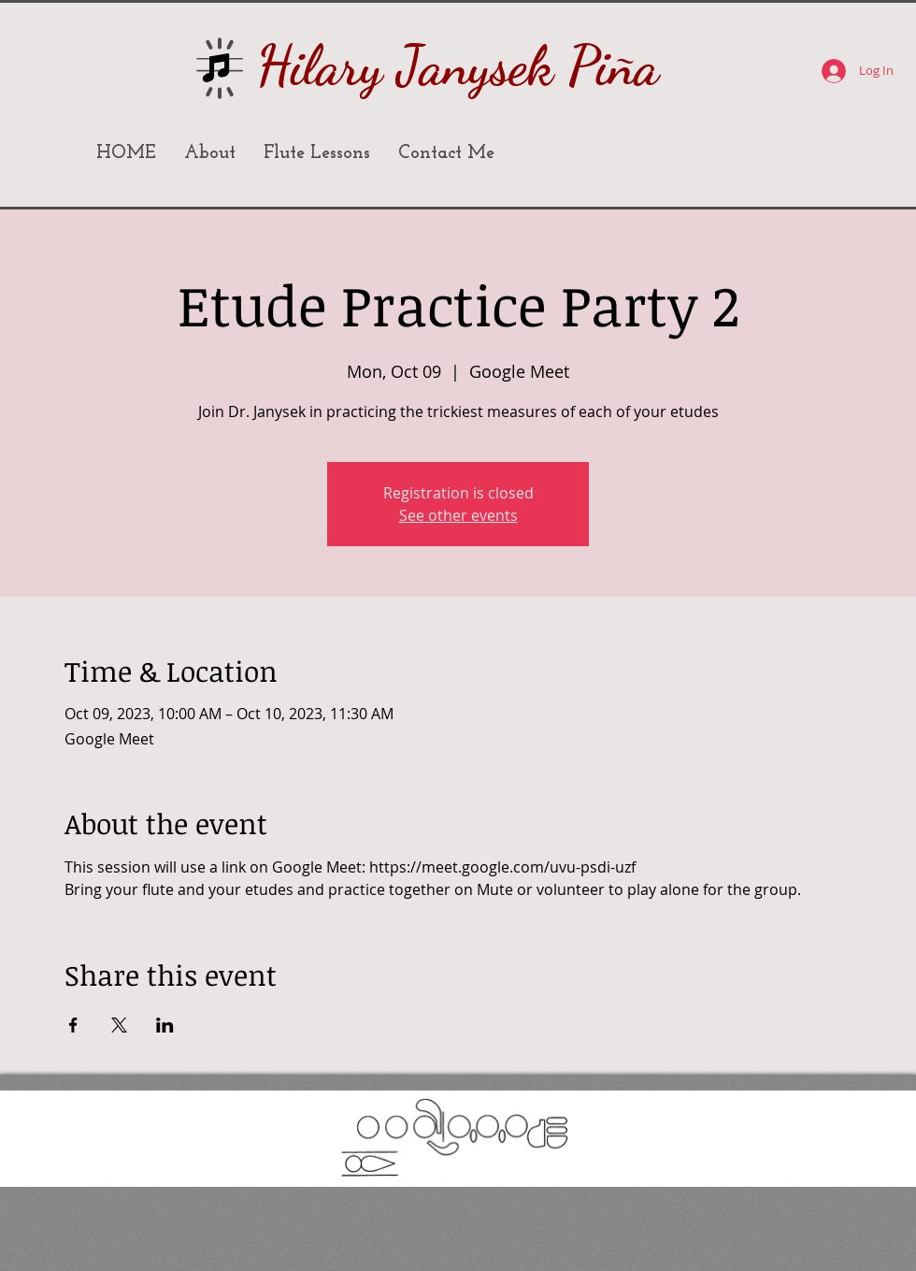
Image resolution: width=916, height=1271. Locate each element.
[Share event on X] (119, 1025)
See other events (458, 515)
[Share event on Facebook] (73, 1025)
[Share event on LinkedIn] (165, 1025)
